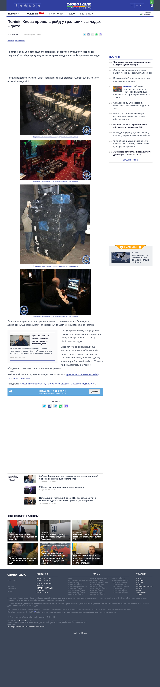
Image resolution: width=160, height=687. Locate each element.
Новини (13, 14)
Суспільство (13, 34)
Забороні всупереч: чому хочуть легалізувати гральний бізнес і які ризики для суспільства (68, 529)
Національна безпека (144, 637)
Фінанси (139, 645)
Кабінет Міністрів (44, 634)
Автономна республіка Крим (79, 631)
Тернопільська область (120, 631)
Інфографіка (56, 14)
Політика (139, 639)
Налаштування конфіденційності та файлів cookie (26, 677)
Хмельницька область (120, 637)
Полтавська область (98, 643)
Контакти (12, 639)
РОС (141, 5)
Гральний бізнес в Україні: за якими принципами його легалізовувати (40, 390)
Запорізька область (75, 645)
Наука (138, 635)
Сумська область (118, 629)
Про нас (11, 637)
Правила (11, 642)
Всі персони (42, 643)
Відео (71, 14)
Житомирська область (76, 641)
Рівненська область (97, 645)
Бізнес (138, 629)
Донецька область (75, 639)
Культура (139, 633)
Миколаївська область (98, 639)
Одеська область (96, 641)
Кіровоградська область (99, 633)
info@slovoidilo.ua (80, 684)
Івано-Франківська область (100, 629)
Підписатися (94, 442)
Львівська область (97, 637)
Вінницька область (75, 633)
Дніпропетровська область (78, 637)
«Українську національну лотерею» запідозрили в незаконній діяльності (57, 434)
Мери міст (41, 641)
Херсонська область (119, 635)
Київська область (96, 631)
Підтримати (86, 14)
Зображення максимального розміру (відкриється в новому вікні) (55, 187)
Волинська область (75, 635)
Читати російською (16, 41)
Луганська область (97, 635)
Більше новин (130, 160)
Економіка (140, 631)
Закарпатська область (76, 643)
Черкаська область (119, 639)
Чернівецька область (120, 641)
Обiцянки (35, 13)
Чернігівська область (120, 643)
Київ (70, 629)
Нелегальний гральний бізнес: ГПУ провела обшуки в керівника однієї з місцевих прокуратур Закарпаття (67, 551)
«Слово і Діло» (23, 671)
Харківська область (119, 633)
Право (138, 641)
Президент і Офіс (44, 629)
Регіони (96, 625)
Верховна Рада (43, 631)
